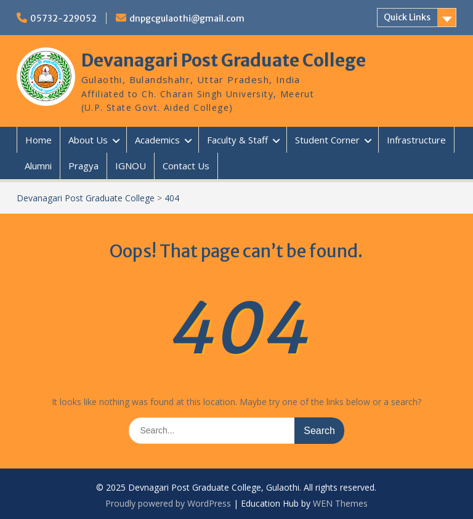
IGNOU (130, 165)
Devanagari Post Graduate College (223, 60)
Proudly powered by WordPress (168, 503)
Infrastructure (416, 140)
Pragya (83, 165)
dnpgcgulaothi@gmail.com (187, 18)
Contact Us (186, 165)
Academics (157, 140)
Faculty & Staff (237, 140)
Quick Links (407, 17)
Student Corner (327, 140)
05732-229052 (63, 18)
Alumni (38, 165)
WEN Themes (340, 503)
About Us (88, 140)
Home (38, 140)
